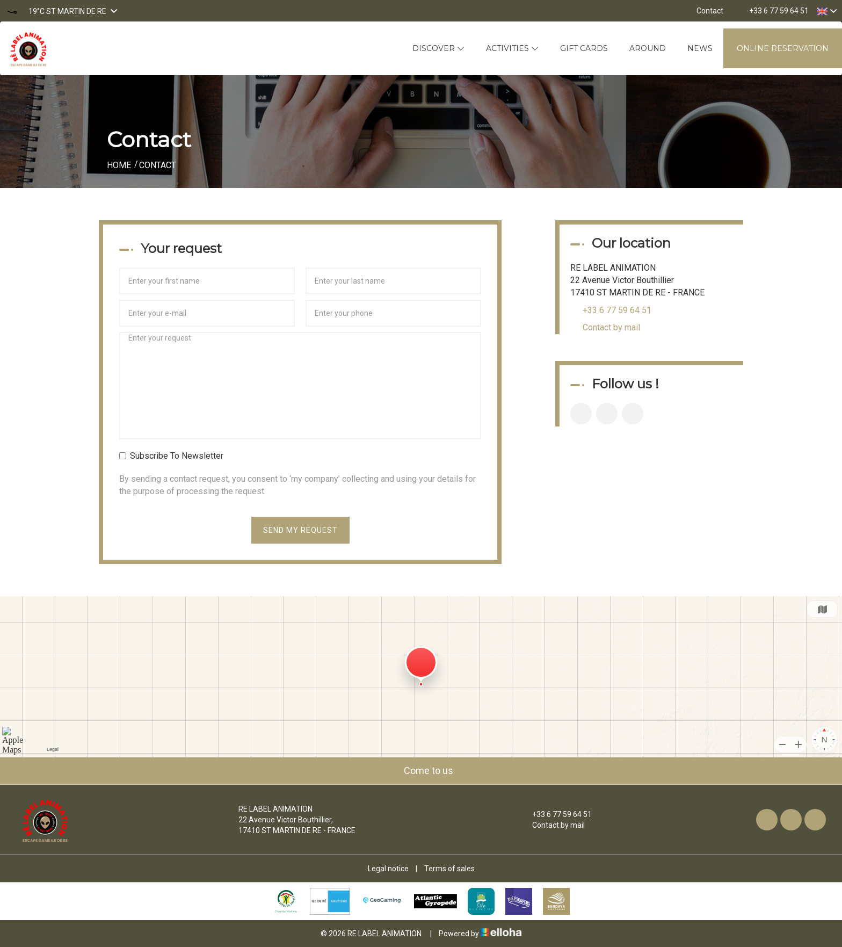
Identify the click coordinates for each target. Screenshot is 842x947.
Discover (438, 48)
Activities (512, 48)
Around (647, 48)
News (700, 48)
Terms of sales (449, 868)
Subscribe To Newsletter (171, 456)
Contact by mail (611, 327)
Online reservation (783, 48)
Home (119, 165)
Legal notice (388, 868)
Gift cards (584, 48)
